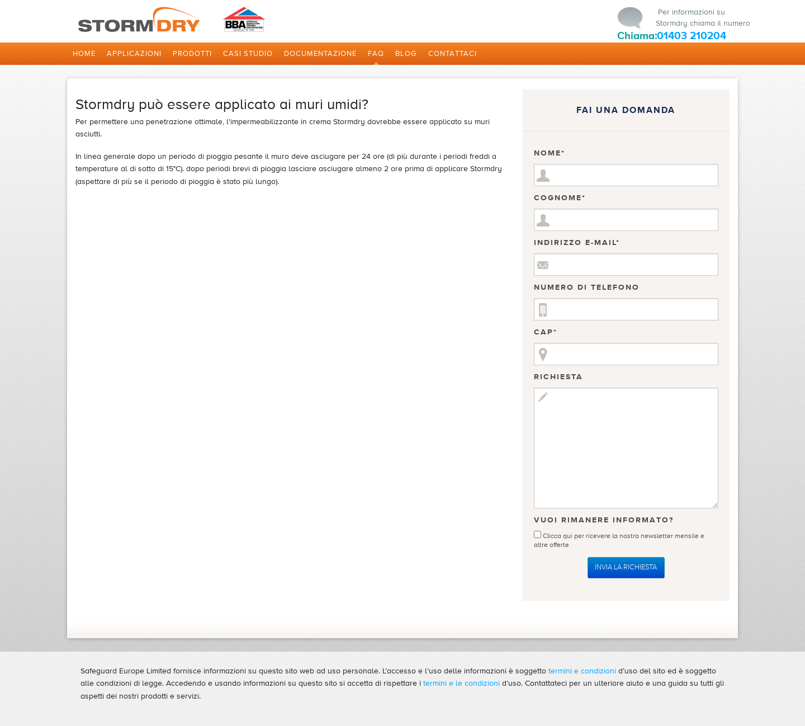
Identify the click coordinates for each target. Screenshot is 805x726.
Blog (406, 53)
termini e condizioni (582, 671)
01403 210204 (691, 35)
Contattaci (452, 53)
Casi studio (248, 53)
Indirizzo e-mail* (577, 243)
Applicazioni (134, 53)
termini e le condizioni (461, 683)
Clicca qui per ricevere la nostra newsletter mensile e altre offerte (619, 538)
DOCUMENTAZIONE (320, 53)
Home (84, 53)
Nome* (549, 153)
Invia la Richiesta (626, 567)
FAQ (376, 53)
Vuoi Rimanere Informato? (604, 520)
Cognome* (560, 198)
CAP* (545, 332)
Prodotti (192, 53)
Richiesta (558, 377)
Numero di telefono (587, 287)
